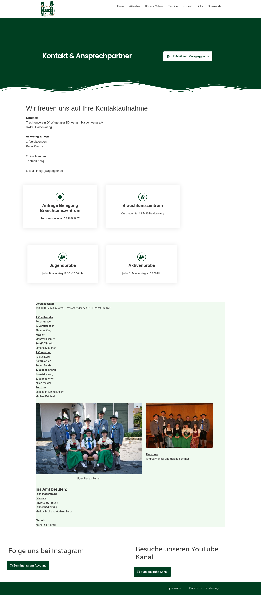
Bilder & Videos (154, 6)
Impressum (173, 588)
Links (200, 6)
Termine (173, 6)
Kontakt (187, 6)
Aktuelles (134, 6)
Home (120, 6)
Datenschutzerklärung (204, 588)
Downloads (214, 6)
